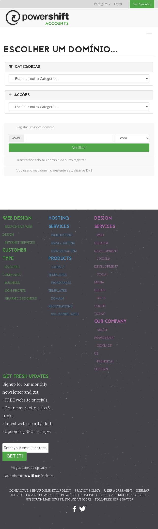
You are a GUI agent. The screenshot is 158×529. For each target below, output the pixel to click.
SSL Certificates (65, 314)
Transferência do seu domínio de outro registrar (47, 160)
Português (102, 4)
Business (12, 282)
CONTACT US (19, 490)
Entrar (118, 4)
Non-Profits (15, 290)
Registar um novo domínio (31, 127)
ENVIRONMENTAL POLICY (51, 490)
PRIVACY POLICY (87, 490)
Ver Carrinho (142, 4)
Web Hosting (61, 235)
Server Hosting (64, 250)
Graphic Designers (21, 298)
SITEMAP (142, 490)
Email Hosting (63, 243)
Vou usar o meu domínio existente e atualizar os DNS (50, 170)
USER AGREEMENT (118, 490)
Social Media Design (101, 282)
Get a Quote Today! (100, 306)
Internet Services (20, 242)
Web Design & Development (106, 243)
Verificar (79, 147)
